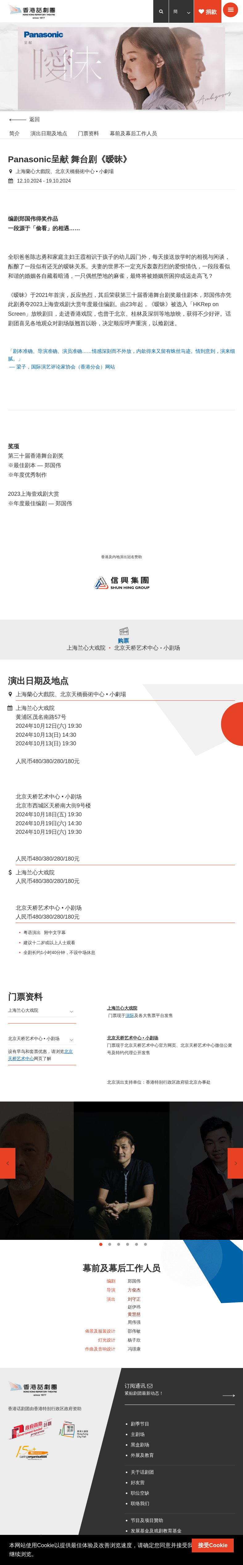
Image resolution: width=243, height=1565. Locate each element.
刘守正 (134, 1314)
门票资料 (88, 134)
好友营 (138, 1500)
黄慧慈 (134, 1329)
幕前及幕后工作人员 (133, 134)
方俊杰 (134, 1305)
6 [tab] (145, 1259)
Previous (7, 1178)
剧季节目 (140, 1441)
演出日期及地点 (49, 134)
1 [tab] (100, 1259)
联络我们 (140, 1521)
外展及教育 (142, 1472)
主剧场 (138, 1451)
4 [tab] (127, 1259)
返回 (24, 120)
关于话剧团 (142, 1489)
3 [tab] (118, 1259)
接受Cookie (213, 1545)
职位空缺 (140, 1510)
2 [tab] (109, 1259)
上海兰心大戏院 (87, 659)
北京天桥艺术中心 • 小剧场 (149, 659)
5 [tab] (136, 1259)
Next (235, 1178)
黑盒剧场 (140, 1462)
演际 (130, 1027)
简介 (14, 134)
